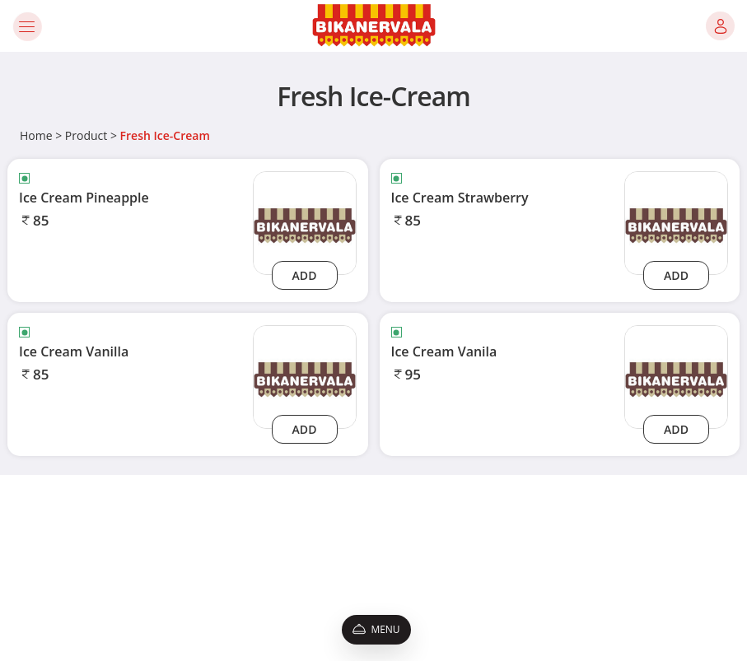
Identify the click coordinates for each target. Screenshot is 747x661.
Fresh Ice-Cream (165, 135)
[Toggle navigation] (26, 26)
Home (36, 135)
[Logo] (374, 26)
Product (86, 135)
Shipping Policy (110, 603)
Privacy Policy (107, 548)
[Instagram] (552, 596)
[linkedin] (645, 596)
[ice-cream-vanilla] (305, 376)
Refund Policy (107, 585)
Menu (375, 629)
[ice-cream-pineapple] (305, 222)
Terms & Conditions (121, 530)
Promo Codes (107, 566)
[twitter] (612, 596)
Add (304, 275)
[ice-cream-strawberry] (676, 222)
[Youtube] (579, 596)
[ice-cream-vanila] (676, 376)
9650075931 (549, 566)
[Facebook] (523, 596)
